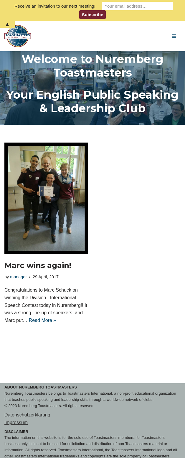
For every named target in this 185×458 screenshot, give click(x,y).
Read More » (42, 320)
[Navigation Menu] (174, 36)
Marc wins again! (37, 265)
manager (18, 277)
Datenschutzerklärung (27, 414)
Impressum (16, 422)
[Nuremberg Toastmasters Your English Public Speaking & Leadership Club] (19, 36)
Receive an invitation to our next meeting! (54, 6)
